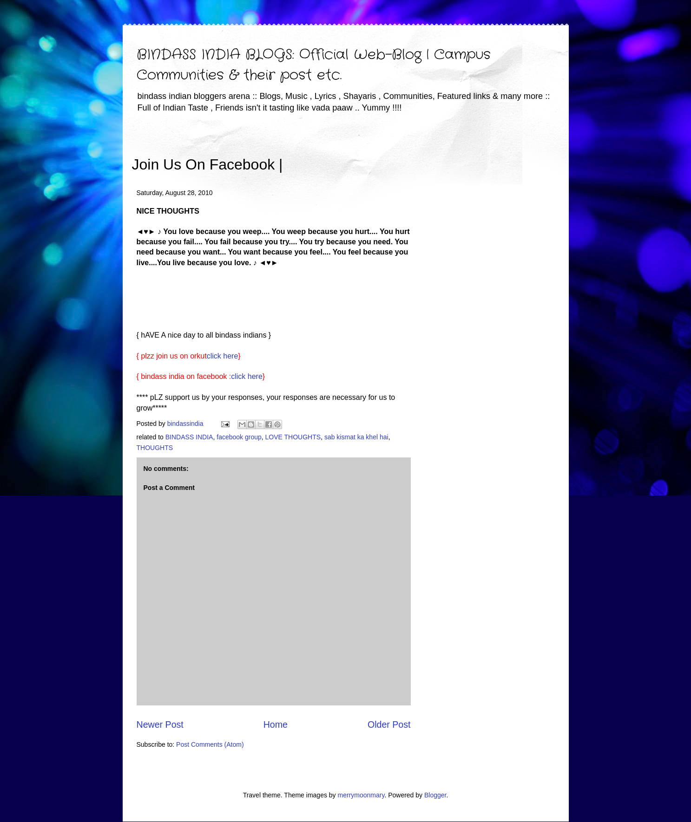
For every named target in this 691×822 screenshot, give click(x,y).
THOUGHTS (155, 447)
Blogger (435, 795)
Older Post (389, 724)
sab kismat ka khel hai (356, 437)
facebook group (239, 437)
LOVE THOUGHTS (293, 437)
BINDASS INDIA (189, 437)
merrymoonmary (361, 795)
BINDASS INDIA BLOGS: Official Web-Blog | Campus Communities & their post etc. (314, 65)
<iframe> (391, 151)
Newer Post (160, 724)
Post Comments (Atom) (209, 744)
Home (275, 724)
